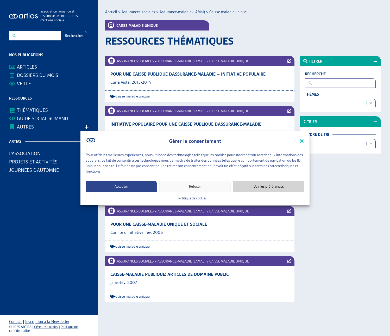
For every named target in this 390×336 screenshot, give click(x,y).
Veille (24, 84)
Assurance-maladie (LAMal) (182, 12)
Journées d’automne (34, 170)
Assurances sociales (138, 12)
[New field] (38, 35)
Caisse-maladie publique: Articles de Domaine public (169, 274)
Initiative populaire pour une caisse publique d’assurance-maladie (185, 124)
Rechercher (74, 35)
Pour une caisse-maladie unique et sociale (158, 224)
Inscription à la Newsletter (47, 321)
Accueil (111, 12)
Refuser (195, 186)
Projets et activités (34, 162)
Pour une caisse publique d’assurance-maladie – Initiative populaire (188, 74)
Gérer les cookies (46, 327)
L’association (26, 153)
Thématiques (32, 110)
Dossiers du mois (37, 75)
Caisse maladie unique (229, 61)
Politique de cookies (192, 198)
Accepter (121, 186)
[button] (301, 141)
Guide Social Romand (42, 118)
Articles (27, 67)
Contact (15, 321)
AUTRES (26, 127)
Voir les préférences (269, 186)
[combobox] (336, 103)
